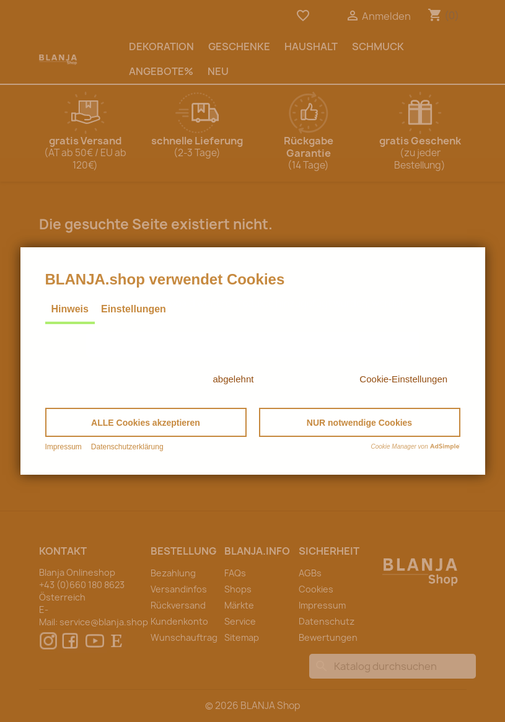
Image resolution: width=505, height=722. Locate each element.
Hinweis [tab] (70, 309)
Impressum (63, 446)
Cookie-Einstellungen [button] (403, 379)
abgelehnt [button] (233, 379)
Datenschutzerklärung (127, 446)
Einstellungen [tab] (133, 309)
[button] (146, 422)
